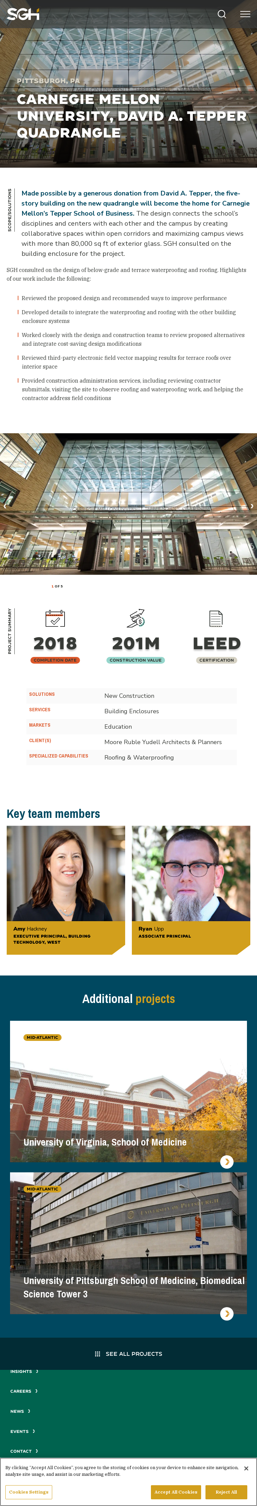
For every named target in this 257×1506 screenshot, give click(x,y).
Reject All (226, 1495)
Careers (24, 1391)
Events (22, 1431)
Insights (24, 1371)
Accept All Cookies (176, 1495)
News (20, 1411)
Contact (24, 1451)
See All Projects (128, 1353)
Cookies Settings (29, 1495)
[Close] (246, 1470)
